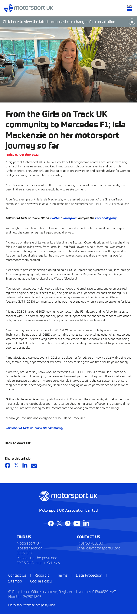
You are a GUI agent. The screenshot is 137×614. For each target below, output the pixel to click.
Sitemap (15, 581)
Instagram (70, 218)
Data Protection (89, 575)
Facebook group (106, 218)
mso (52, 604)
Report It (41, 575)
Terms (62, 575)
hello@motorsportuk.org (100, 547)
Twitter (55, 218)
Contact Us (17, 575)
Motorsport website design (26, 604)
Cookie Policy (41, 581)
